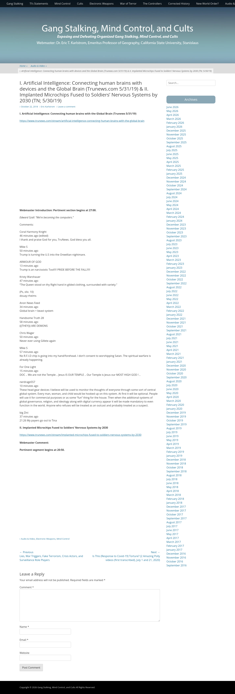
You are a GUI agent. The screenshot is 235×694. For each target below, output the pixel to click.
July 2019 (171, 432)
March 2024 (173, 213)
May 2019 (172, 440)
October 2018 (174, 467)
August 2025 (174, 146)
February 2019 (175, 452)
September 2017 (176, 518)
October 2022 (174, 279)
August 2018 (174, 475)
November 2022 (176, 275)
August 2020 (174, 381)
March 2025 (173, 166)
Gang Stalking (15, 3)
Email (24, 640)
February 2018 (175, 499)
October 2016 (174, 561)
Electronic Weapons (102, 3)
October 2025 (174, 138)
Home (23, 66)
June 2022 (172, 295)
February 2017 (175, 546)
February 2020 (175, 405)
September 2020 (176, 377)
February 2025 (175, 170)
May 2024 (172, 205)
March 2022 (173, 307)
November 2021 (176, 322)
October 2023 (174, 232)
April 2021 (172, 350)
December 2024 (176, 177)
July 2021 (171, 338)
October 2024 (174, 185)
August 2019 (174, 428)
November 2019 (176, 416)
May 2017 (172, 534)
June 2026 (172, 107)
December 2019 (176, 412)
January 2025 (174, 173)
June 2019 (172, 436)
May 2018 (172, 487)
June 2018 (172, 483)
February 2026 (175, 123)
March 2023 (173, 260)
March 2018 (173, 495)
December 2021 (176, 318)
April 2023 (172, 256)
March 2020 (173, 401)
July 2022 (171, 291)
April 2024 (172, 209)
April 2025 (172, 162)
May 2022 (172, 299)
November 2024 (176, 181)
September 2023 (176, 236)
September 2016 (176, 565)
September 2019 (176, 424)
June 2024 (172, 201)
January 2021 (174, 361)
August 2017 (174, 522)
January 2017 (174, 550)
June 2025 (172, 154)
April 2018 (172, 491)
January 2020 (174, 408)
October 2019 (174, 420)
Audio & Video (39, 66)
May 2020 (172, 393)
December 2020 (176, 365)
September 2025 (176, 142)
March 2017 (173, 542)
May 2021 (172, 346)
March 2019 (173, 448)
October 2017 (174, 514)
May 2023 (172, 252)
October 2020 (174, 373)
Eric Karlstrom (48, 106)
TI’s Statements (39, 3)
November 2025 (176, 134)
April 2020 (172, 397)
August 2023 (174, 240)
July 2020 (171, 385)
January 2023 (174, 267)
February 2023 (175, 264)
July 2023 (171, 244)
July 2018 (171, 479)
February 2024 (175, 217)
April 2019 (172, 444)
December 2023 (176, 224)
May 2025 (172, 158)
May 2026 (172, 111)
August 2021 (174, 334)
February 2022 (175, 311)
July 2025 (171, 150)
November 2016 (176, 557)
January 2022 (174, 314)
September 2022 (176, 283)
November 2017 (176, 510)
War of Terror (128, 3)
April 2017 (172, 538)
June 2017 (172, 530)
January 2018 (174, 503)
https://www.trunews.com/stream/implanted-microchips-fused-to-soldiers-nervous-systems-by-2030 (80, 435)
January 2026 (174, 126)
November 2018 (176, 463)
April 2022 (172, 303)
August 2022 (174, 287)
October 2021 (174, 326)
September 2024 (176, 189)
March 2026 (173, 119)
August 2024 (174, 193)
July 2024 (171, 197)
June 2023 (172, 248)
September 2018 (176, 471)
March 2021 (173, 354)
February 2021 (175, 358)
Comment (27, 587)
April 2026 (172, 115)
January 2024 (174, 220)
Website (24, 653)
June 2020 (172, 389)
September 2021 (176, 330)
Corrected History (179, 3)
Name (24, 627)
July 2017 (171, 526)
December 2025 (176, 130)
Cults (80, 3)
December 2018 (176, 459)
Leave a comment (66, 106)
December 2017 (176, 506)
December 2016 (176, 553)
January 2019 (174, 455)
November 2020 (176, 369)
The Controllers (152, 3)
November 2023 (176, 228)
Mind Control (62, 3)
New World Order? (207, 3)
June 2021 (172, 342)
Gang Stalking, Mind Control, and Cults (56, 687)
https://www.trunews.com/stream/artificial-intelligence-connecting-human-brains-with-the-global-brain (82, 121)
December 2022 (176, 271)
